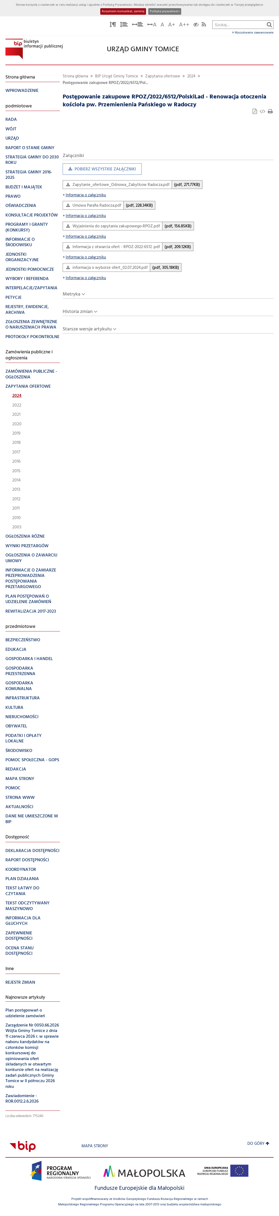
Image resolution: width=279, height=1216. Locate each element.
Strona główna (75, 76)
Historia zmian (78, 312)
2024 (191, 76)
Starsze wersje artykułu (87, 329)
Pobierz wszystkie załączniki (99, 170)
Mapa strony (94, 1146)
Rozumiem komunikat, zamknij (123, 11)
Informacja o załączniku (84, 195)
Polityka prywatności (165, 11)
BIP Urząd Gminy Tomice (116, 76)
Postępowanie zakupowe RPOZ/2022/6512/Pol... (105, 83)
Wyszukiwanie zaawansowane (253, 32)
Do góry (258, 1144)
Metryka (71, 294)
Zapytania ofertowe (162, 76)
